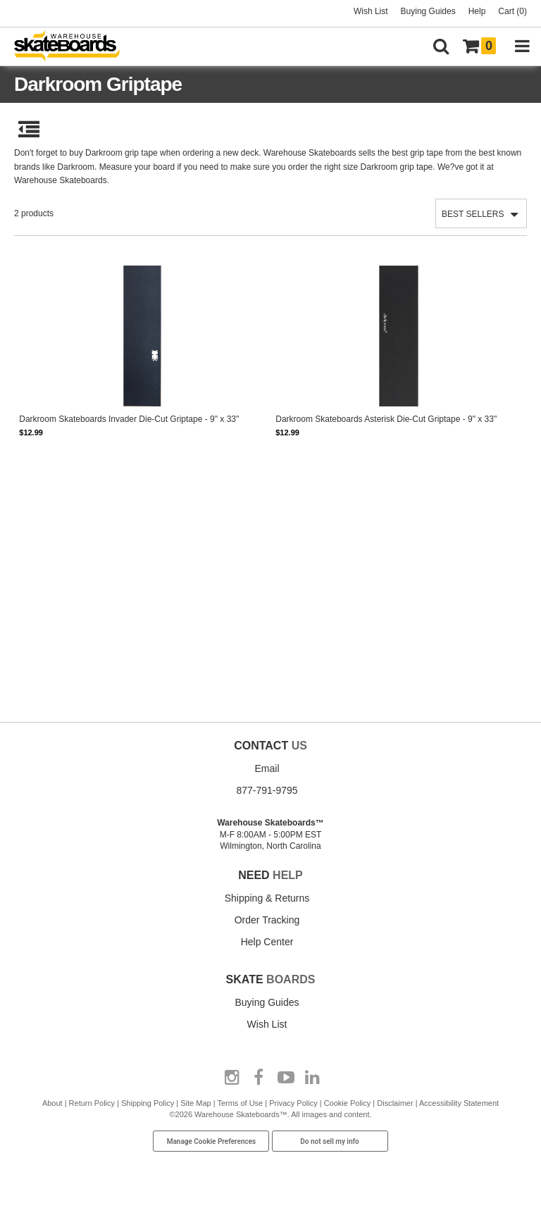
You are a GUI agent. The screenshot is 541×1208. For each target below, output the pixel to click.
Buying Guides (428, 11)
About (52, 1103)
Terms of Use (240, 1103)
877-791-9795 (266, 790)
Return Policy (92, 1103)
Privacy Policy (293, 1103)
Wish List (371, 11)
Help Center (267, 941)
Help (477, 11)
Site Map (195, 1103)
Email (266, 768)
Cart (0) (512, 11)
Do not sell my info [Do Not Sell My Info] (329, 1141)
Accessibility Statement (459, 1103)
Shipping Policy (147, 1103)
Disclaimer (395, 1103)
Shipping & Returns (267, 898)
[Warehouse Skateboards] (74, 47)
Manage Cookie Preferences (211, 1141)
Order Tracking (267, 920)
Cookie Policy (347, 1103)
